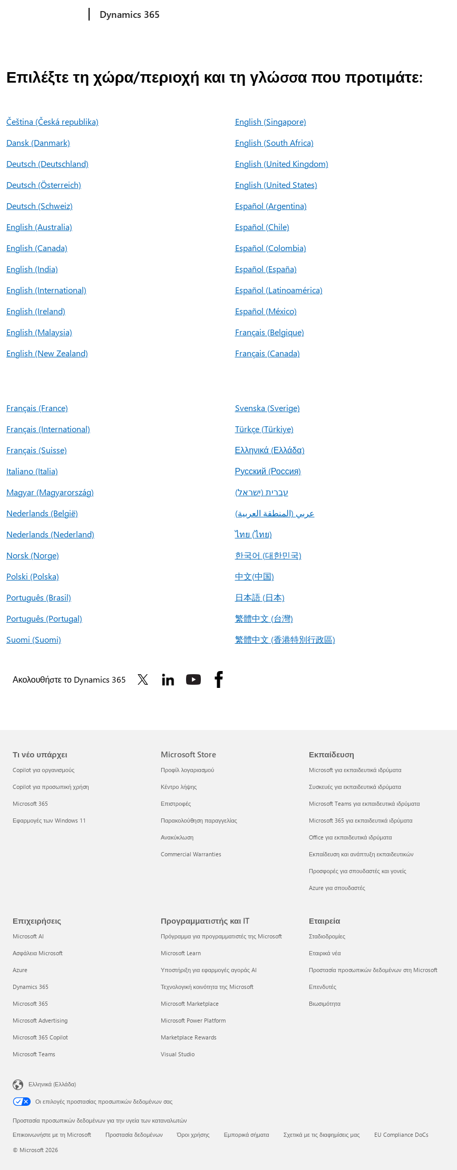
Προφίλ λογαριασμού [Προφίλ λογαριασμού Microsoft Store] (187, 770)
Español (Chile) (262, 226)
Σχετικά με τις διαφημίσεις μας (322, 1134)
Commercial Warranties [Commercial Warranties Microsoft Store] (191, 854)
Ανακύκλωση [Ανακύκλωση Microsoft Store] (177, 837)
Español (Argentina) (271, 205)
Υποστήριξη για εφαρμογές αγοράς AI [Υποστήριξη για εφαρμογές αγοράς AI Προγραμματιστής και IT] (209, 970)
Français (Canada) (267, 352)
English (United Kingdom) (281, 163)
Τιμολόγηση (290, 14)
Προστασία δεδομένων (134, 1134)
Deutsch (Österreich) (43, 184)
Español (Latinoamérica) (279, 289)
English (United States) (276, 184)
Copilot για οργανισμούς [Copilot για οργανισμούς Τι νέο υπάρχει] (43, 770)
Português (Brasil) (38, 597)
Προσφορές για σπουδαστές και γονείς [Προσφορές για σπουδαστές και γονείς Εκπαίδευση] (357, 871)
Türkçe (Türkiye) (264, 428)
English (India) (32, 268)
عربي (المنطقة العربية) (275, 512)
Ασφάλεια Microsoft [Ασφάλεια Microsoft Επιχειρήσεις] (38, 953)
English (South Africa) (274, 142)
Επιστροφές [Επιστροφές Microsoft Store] (176, 803)
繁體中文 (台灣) (264, 618)
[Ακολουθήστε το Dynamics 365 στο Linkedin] (168, 679)
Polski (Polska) (32, 576)
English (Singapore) (270, 121)
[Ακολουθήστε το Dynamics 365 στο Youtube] (193, 679)
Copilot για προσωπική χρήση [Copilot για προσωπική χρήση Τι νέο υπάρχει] (51, 787)
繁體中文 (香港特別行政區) (285, 639)
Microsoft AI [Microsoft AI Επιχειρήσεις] (28, 936)
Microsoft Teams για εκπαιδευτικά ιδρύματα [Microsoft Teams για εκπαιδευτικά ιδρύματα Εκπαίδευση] (364, 803)
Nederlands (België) (42, 512)
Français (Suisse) (36, 449)
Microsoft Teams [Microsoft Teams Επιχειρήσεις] (34, 1054)
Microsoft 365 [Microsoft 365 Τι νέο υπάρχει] (30, 803)
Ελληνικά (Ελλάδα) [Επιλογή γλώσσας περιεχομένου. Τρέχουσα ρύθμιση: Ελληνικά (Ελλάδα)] (52, 1084)
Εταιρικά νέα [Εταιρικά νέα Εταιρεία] (325, 953)
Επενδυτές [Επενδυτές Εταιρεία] (322, 987)
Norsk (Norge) (32, 555)
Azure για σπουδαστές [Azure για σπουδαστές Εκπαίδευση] (337, 888)
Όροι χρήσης (193, 1134)
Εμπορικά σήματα (246, 1134)
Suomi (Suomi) (33, 639)
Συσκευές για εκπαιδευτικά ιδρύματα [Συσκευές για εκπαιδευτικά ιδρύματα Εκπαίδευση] (355, 787)
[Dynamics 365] (128, 15)
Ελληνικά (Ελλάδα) (270, 449)
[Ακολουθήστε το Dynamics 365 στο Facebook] (218, 679)
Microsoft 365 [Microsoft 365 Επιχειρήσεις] (30, 1003)
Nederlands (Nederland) (50, 533)
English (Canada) (36, 247)
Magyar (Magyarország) (50, 491)
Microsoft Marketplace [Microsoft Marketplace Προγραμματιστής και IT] (190, 1003)
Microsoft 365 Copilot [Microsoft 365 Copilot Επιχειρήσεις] (40, 1037)
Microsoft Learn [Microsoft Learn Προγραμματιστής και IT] (181, 953)
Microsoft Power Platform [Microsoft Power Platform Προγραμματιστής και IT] (193, 1020)
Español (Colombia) (270, 247)
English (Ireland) (35, 310)
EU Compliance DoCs (401, 1134)
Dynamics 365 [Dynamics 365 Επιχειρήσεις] (30, 987)
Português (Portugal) (44, 618)
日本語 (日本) (260, 597)
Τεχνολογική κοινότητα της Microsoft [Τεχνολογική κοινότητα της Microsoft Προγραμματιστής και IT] (207, 987)
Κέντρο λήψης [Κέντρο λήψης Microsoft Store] (179, 787)
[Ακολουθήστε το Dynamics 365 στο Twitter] (142, 679)
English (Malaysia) (39, 331)
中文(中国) (254, 576)
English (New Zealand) (47, 352)
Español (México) (266, 310)
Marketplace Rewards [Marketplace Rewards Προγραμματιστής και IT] (189, 1037)
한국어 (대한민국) (268, 555)
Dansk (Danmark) (38, 142)
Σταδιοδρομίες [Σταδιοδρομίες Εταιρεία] (327, 936)
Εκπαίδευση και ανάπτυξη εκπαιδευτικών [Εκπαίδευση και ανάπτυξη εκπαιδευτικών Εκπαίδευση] (361, 854)
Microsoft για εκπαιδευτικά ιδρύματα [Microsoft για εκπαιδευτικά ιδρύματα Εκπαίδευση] (355, 770)
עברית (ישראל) (261, 491)
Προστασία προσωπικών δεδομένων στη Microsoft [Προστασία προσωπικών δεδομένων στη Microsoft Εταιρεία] (373, 970)
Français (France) (37, 407)
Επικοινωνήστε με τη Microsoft (52, 1134)
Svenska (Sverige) (267, 407)
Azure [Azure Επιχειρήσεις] (20, 970)
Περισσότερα (378, 14)
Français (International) (48, 428)
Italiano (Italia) (32, 470)
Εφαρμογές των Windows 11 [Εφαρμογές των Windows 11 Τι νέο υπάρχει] (49, 820)
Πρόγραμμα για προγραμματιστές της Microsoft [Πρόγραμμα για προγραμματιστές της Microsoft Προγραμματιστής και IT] (221, 936)
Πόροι (330, 14)
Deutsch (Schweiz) (39, 205)
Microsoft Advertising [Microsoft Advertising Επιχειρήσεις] (40, 1020)
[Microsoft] (49, 15)
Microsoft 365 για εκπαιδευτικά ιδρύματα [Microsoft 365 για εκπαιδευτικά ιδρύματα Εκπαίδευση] (361, 820)
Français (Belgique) (269, 331)
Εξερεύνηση (189, 14)
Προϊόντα (241, 14)
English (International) (46, 289)
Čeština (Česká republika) (52, 121)
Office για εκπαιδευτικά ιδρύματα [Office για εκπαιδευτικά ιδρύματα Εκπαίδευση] (350, 837)
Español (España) (266, 268)
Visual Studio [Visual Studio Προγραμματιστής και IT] (178, 1054)
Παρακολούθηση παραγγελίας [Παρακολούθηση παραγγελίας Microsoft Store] (199, 820)
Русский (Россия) (268, 470)
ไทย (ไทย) (253, 533)
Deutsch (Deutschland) (47, 163)
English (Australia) (39, 226)
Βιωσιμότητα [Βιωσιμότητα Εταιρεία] (325, 1003)
